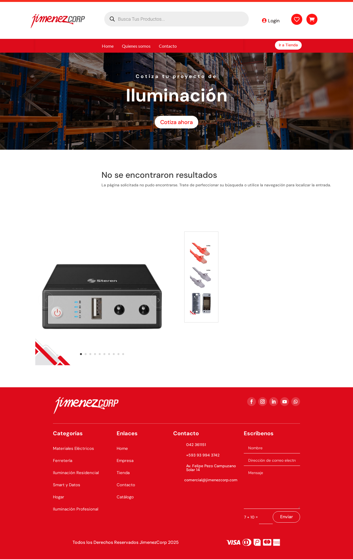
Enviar (286, 517)
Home (122, 448)
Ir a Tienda (288, 44)
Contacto (126, 485)
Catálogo (125, 497)
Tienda (123, 472)
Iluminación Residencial (76, 472)
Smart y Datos (66, 485)
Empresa (125, 460)
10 (123, 354)
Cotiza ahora (176, 122)
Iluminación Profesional (75, 509)
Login (274, 21)
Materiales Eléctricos (73, 448)
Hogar (58, 497)
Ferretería (62, 460)
